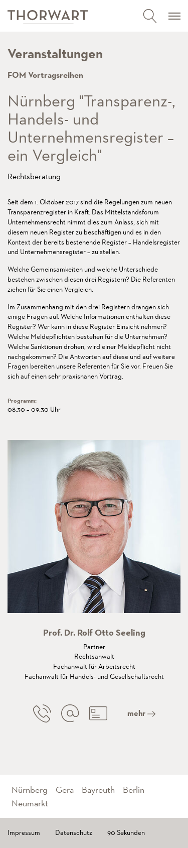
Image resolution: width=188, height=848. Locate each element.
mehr (141, 713)
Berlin (133, 789)
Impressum (24, 832)
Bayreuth (98, 789)
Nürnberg (30, 789)
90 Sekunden (126, 832)
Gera (65, 789)
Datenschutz (73, 832)
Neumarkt (30, 803)
